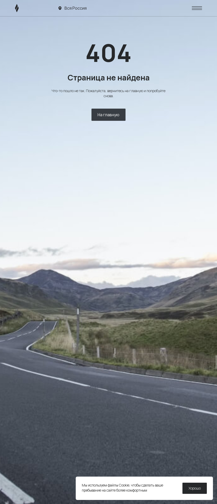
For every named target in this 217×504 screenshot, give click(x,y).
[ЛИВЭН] (26, 8)
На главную (108, 114)
